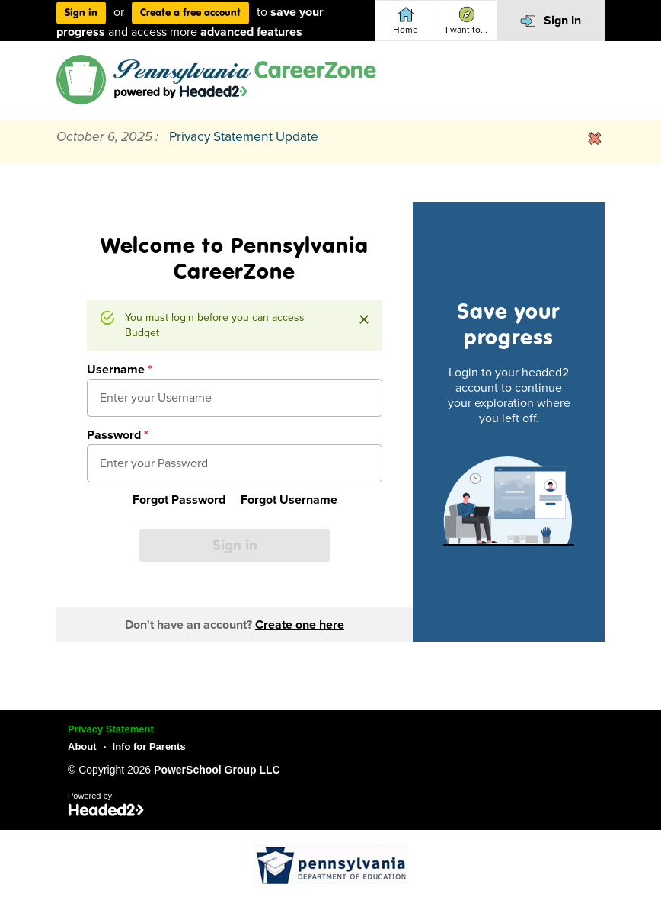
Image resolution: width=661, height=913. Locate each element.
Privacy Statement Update (243, 137)
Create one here (299, 625)
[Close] (364, 319)
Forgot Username (289, 500)
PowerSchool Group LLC (217, 770)
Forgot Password (179, 500)
